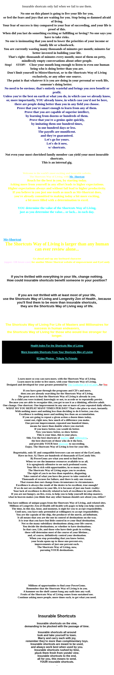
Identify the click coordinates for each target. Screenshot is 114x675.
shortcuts (63, 443)
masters (65, 437)
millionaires (81, 437)
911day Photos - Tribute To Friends (57, 358)
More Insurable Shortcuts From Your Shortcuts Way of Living (57, 352)
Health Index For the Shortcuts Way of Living (57, 345)
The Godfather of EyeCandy (83, 384)
